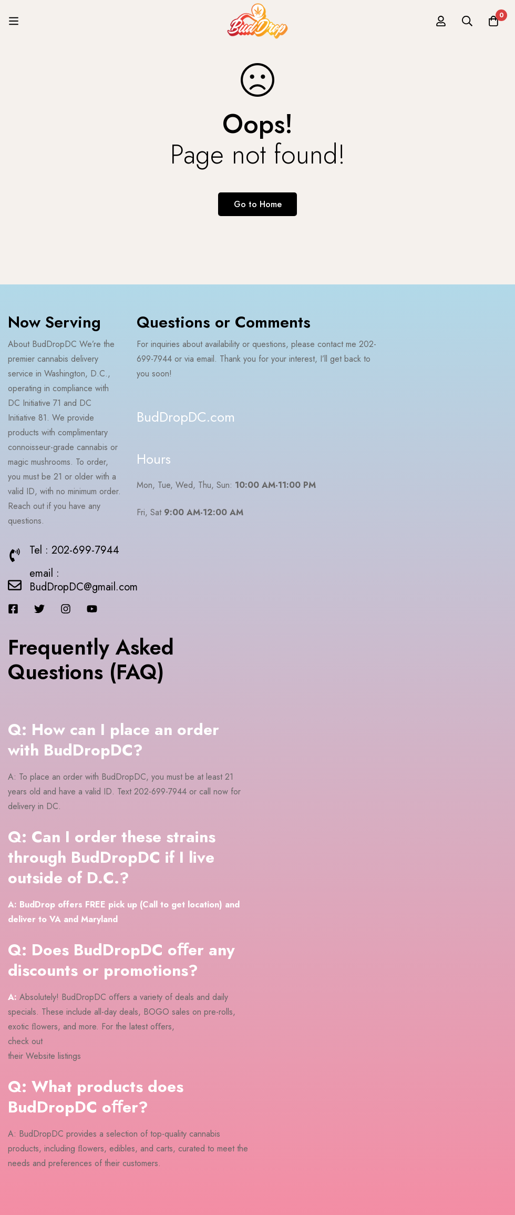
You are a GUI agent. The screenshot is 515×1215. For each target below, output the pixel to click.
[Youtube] (92, 609)
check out (25, 1041)
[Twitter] (39, 609)
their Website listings (44, 1056)
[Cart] (493, 21)
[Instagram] (65, 609)
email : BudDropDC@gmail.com (83, 580)
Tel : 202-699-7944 (74, 550)
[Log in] (441, 21)
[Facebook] (13, 609)
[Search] (467, 21)
